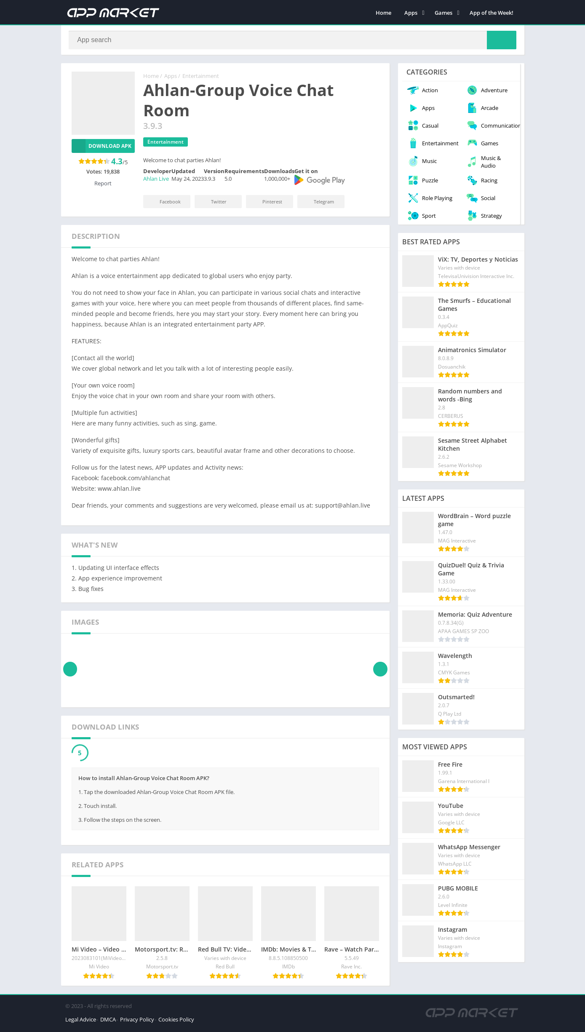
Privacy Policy (137, 1021)
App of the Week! (491, 12)
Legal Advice (80, 1021)
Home (383, 12)
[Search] (293, 41)
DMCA (108, 1021)
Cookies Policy (176, 1021)
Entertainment (200, 78)
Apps (410, 12)
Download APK (102, 148)
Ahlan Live (156, 180)
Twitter (213, 203)
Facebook (164, 203)
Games (443, 12)
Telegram (318, 203)
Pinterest (266, 203)
